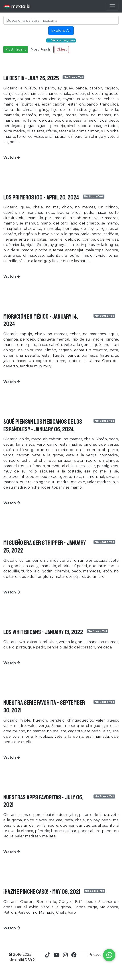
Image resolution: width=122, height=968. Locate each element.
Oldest (62, 49)
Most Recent (15, 49)
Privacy (95, 954)
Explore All (61, 30)
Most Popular (41, 49)
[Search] (61, 20)
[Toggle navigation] (112, 6)
